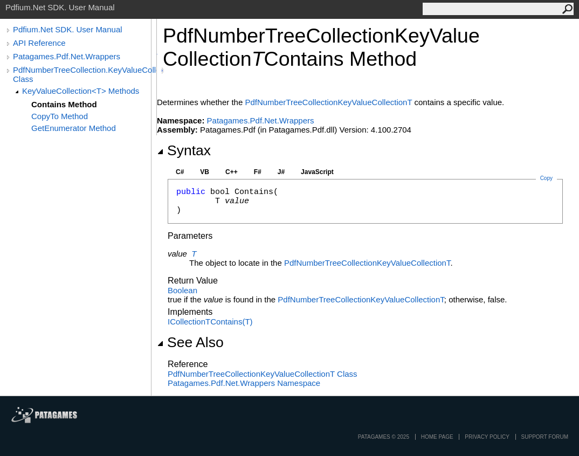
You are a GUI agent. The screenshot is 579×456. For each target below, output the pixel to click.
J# (281, 172)
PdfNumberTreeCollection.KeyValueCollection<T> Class (84, 74)
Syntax (184, 150)
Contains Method (64, 104)
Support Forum (544, 437)
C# (180, 172)
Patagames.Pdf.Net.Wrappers (66, 56)
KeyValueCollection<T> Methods (80, 90)
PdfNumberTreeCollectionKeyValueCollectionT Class (262, 373)
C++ (231, 172)
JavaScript (317, 172)
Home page (437, 437)
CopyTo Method (59, 116)
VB (204, 172)
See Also (190, 342)
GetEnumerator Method (73, 128)
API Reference (39, 42)
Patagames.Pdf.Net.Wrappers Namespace (244, 383)
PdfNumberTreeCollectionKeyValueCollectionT (328, 102)
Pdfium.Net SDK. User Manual (67, 29)
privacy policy (487, 437)
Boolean (182, 290)
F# (257, 172)
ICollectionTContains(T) (210, 321)
